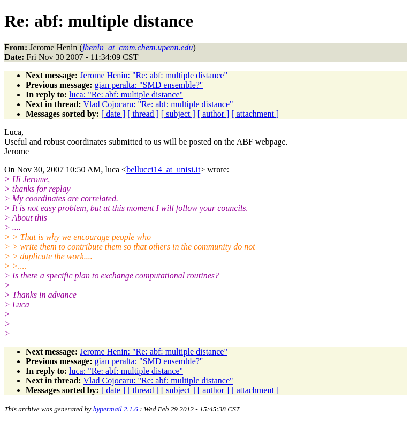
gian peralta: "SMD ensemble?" (149, 84)
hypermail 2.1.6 (115, 409)
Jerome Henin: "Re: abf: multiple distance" (153, 75)
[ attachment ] (255, 113)
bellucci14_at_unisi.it (163, 169)
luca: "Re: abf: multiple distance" (126, 94)
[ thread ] (143, 113)
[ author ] (213, 113)
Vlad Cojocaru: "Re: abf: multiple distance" (158, 104)
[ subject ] (178, 113)
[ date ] (113, 113)
